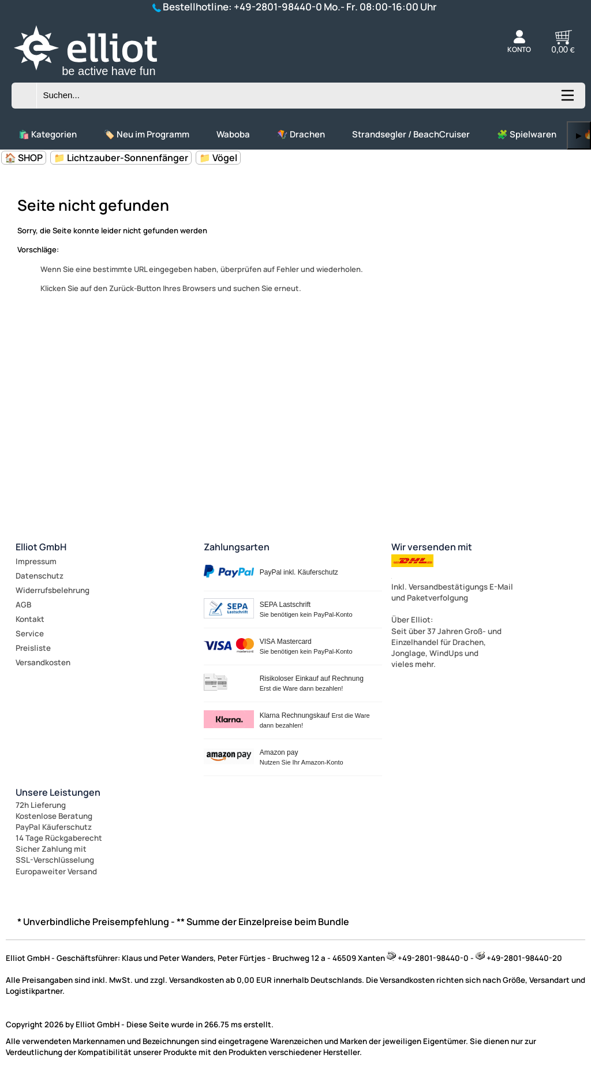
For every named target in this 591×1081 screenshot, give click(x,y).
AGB (23, 604)
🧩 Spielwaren (526, 134)
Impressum (36, 561)
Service (30, 633)
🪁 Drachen (301, 134)
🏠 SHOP (24, 157)
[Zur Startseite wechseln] (98, 77)
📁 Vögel (218, 157)
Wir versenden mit (431, 546)
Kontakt (30, 619)
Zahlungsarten (237, 546)
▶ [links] (579, 135)
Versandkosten (43, 662)
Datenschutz (39, 576)
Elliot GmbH (41, 546)
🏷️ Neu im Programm (146, 134)
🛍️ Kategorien (47, 134)
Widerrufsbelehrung (52, 590)
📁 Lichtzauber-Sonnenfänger (121, 157)
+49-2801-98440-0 (278, 6)
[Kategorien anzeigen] (566, 99)
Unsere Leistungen (58, 792)
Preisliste (33, 648)
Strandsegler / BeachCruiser (411, 134)
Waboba (233, 134)
